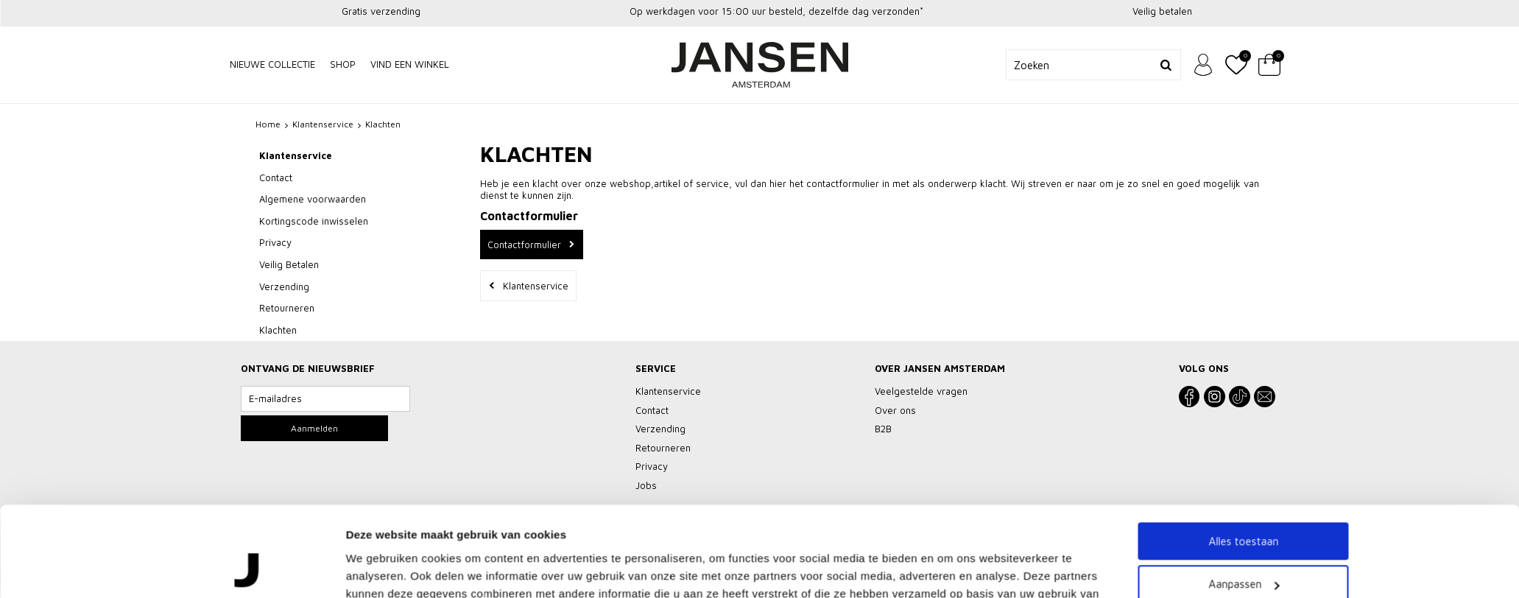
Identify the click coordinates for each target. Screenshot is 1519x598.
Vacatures (809, 566)
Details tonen (381, 491)
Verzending (284, 286)
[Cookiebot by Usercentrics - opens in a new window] (247, 492)
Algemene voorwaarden (312, 199)
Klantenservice (295, 155)
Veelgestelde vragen (604, 566)
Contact (275, 177)
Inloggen (1203, 65)
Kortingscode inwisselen (313, 221)
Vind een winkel (409, 64)
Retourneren (286, 308)
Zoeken (1165, 65)
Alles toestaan (1243, 380)
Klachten (278, 330)
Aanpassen (1243, 424)
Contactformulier (524, 244)
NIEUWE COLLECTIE (272, 64)
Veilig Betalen (289, 264)
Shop (343, 64)
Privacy (275, 242)
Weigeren (1243, 466)
